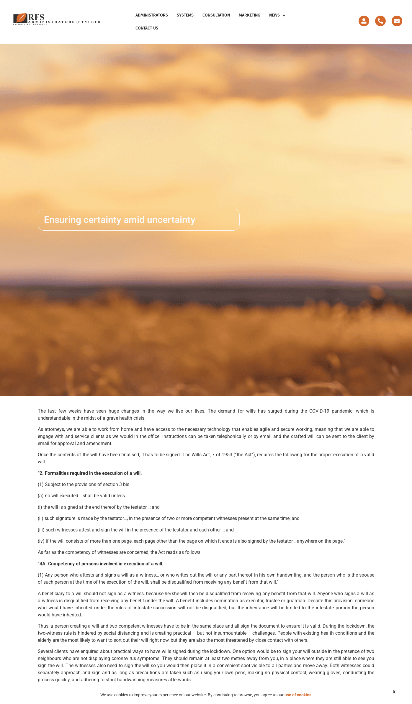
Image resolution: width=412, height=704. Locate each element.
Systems (185, 15)
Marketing (249, 15)
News (277, 15)
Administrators (151, 15)
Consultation (216, 15)
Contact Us (146, 28)
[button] (277, 15)
